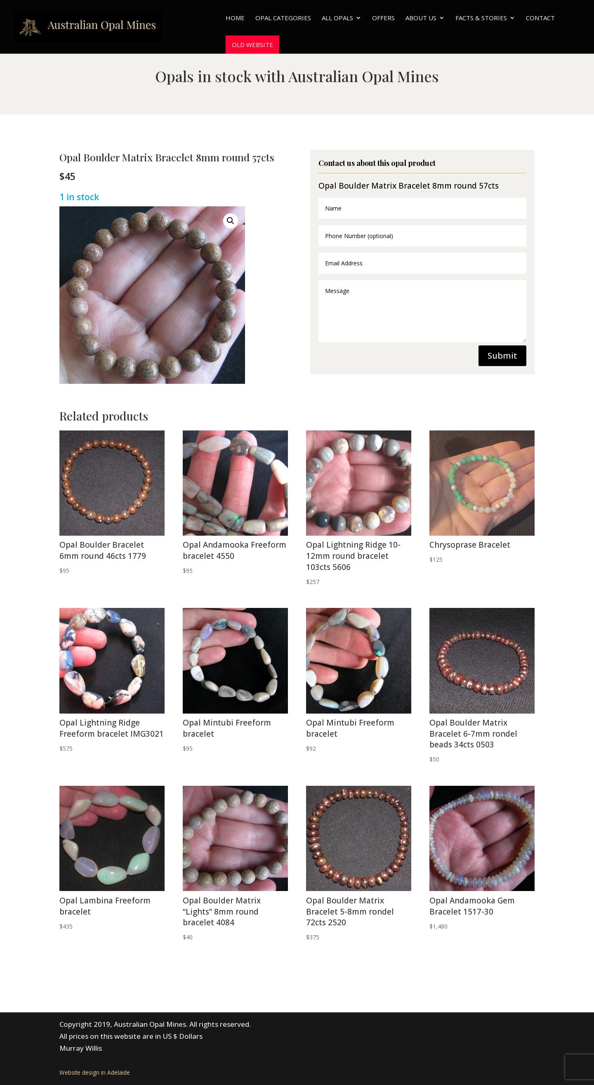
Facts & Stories (481, 18)
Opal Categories (283, 18)
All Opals (337, 18)
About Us (420, 18)
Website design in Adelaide (94, 1072)
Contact (540, 18)
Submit (502, 355)
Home (235, 18)
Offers (383, 18)
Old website (252, 44)
